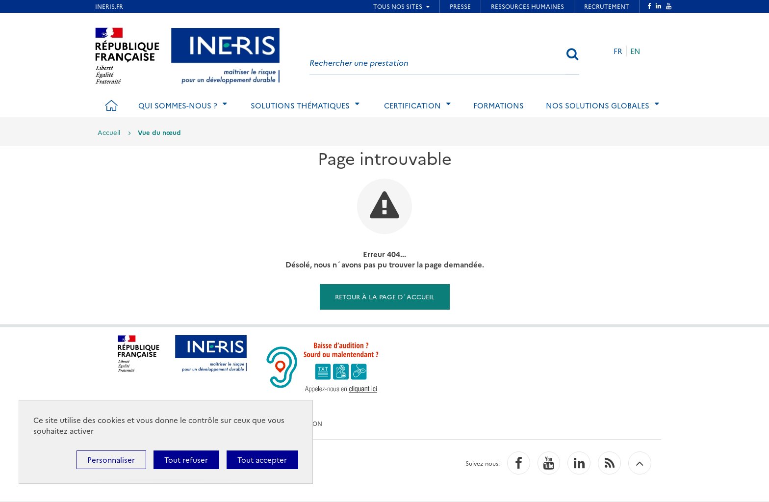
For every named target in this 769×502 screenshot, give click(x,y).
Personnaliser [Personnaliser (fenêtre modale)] (111, 459)
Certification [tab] (412, 105)
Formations (498, 105)
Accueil (109, 132)
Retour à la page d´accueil (385, 296)
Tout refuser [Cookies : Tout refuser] (186, 459)
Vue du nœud (159, 132)
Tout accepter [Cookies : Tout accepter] (262, 459)
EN (635, 51)
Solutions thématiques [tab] (300, 105)
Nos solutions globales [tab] (597, 105)
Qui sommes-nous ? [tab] (177, 105)
